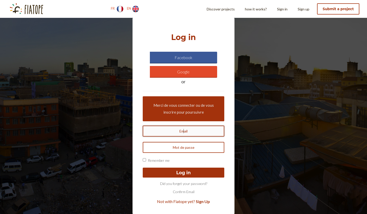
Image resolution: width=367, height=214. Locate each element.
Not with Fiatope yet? (183, 201)
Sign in (282, 9)
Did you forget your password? (183, 183)
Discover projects (221, 9)
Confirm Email (183, 192)
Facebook (183, 57)
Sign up (303, 9)
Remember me (159, 160)
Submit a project (338, 9)
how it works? (256, 9)
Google (183, 71)
